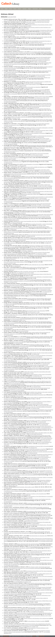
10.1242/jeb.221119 (8, 65)
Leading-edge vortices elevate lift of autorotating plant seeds (37, 371)
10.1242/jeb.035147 (8, 351)
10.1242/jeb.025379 (11, 380)
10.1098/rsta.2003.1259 (12, 485)
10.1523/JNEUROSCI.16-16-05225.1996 (22, 581)
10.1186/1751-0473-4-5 (9, 370)
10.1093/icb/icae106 (29, 23)
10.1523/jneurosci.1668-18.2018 (42, 98)
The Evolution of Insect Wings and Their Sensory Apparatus (39, 571)
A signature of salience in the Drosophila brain (36, 493)
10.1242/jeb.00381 (8, 492)
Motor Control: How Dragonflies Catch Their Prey (28, 221)
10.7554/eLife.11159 (8, 209)
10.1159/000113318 (32, 572)
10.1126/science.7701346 (32, 591)
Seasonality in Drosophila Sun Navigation (31, 87)
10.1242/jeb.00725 (48, 472)
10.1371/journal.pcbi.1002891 (17, 286)
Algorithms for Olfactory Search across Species (38, 96)
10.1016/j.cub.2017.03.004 (10, 159)
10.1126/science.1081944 (26, 497)
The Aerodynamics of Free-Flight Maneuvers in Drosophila (39, 496)
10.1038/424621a (8, 488)
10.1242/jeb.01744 (46, 441)
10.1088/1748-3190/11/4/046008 (44, 186)
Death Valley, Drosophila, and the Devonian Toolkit (28, 271)
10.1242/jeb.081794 (47, 291)
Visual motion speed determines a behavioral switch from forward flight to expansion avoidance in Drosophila (27, 280)
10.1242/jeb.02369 (42, 422)
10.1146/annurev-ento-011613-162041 (25, 272)
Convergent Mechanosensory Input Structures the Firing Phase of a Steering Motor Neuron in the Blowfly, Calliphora (28, 547)
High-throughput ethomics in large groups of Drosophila (38, 374)
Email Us (34, 636)
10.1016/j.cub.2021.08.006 (10, 46)
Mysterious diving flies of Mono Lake (31, 194)
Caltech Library (6, 636)
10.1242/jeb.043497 (18, 343)
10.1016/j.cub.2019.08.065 (10, 69)
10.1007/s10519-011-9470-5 (10, 316)
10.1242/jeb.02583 (13, 419)
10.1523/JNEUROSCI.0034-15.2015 (11, 220)
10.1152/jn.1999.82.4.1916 (15, 549)
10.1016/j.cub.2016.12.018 (45, 171)
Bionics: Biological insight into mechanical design (28, 544)
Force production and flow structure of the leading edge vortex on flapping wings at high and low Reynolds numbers (28, 467)
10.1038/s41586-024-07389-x (43, 20)
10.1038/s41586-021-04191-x (35, 42)
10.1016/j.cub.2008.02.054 (37, 403)
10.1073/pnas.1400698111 (27, 251)
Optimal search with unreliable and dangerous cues (35, 167)
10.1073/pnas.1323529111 (10, 259)
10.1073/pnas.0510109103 (29, 431)
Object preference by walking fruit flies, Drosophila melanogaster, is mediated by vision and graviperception (26, 345)
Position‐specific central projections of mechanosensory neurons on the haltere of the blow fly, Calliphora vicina (27, 583)
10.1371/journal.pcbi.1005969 (10, 144)
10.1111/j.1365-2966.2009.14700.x (17, 384)
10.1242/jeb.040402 (8, 328)
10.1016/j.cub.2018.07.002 (45, 104)
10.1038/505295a (17, 266)
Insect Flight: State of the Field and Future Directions (37, 22)
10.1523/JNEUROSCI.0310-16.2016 (27, 190)
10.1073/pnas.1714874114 (38, 148)
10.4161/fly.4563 (25, 415)
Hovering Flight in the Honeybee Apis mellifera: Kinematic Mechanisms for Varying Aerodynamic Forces (26, 227)
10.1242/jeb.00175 (8, 502)
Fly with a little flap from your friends (36, 264)
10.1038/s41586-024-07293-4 (22, 28)
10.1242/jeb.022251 (48, 366)
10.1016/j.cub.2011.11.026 (33, 312)
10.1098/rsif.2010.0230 (9, 324)
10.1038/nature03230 (32, 453)
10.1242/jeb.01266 (44, 458)
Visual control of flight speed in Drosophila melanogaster (38, 385)
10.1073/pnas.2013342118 (10, 56)
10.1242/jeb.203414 (40, 76)
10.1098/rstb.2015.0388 (35, 183)
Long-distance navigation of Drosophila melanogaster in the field (38, 127)
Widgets (29, 8)
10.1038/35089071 (35, 523)
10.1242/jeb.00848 (13, 469)
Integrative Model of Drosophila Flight (37, 394)
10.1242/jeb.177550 (15, 118)
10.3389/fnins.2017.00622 (9, 152)
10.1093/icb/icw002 (35, 192)
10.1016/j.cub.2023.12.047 (46, 31)
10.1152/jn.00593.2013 (9, 270)
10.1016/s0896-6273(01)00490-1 (30, 520)
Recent (15, 8)
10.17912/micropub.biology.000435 (12, 50)
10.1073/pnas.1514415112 (20, 213)
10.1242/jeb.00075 (8, 506)
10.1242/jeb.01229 (8, 462)
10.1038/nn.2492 (35, 354)
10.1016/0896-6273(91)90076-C (37, 611)
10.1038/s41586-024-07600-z (24, 26)
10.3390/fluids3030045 (11, 111)
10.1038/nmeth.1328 (37, 375)
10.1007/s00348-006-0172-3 (46, 427)
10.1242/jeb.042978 (8, 335)
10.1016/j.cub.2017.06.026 (37, 155)
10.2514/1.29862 (19, 396)
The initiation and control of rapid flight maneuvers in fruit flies (31, 449)
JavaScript (24, 8)
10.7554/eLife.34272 (45, 114)
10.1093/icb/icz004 (28, 88)
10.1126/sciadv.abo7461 (9, 35)
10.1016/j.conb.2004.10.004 (42, 455)
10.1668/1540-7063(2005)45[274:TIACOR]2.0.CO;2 (36, 450)
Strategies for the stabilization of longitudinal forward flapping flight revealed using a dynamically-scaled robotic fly (28, 238)
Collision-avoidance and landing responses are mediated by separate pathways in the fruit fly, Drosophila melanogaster (26, 508)
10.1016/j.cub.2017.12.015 (45, 140)
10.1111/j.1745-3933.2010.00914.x (22, 339)
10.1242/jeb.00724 (35, 478)
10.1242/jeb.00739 (15, 476)
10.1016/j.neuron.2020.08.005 (42, 58)
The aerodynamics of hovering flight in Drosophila (38, 446)
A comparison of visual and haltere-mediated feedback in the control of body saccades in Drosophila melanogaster (28, 417)
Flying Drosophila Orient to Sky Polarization (35, 310)
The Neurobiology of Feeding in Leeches (35, 621)
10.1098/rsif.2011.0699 (9, 305)
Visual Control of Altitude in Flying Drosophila (35, 329)
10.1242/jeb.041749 (23, 347)
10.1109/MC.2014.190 (30, 236)
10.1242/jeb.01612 (33, 447)
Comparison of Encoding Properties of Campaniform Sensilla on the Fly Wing (34, 615)
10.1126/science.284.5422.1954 (35, 552)
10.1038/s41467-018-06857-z (10, 102)
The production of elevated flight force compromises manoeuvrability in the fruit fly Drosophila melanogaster (28, 528)
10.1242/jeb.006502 (8, 412)
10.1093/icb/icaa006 (41, 61)
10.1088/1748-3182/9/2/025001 (19, 240)
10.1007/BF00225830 (46, 588)
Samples (19, 8)
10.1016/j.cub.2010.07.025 (22, 331)
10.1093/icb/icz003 (37, 83)
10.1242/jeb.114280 (41, 225)
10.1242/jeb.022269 (45, 363)
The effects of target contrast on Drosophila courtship (38, 75)
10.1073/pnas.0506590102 (46, 438)
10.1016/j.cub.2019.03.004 (10, 80)
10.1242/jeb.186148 (45, 91)
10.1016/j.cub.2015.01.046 (16, 222)
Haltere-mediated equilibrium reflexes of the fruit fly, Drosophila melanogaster (34, 553)
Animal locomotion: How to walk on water (25, 487)
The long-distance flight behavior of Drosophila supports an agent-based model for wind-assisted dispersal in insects (27, 52)
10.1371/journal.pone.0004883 (17, 390)
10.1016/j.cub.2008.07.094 (35, 393)
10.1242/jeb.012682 (35, 408)
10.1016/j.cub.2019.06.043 (10, 73)
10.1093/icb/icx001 (8, 163)
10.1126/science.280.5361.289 (33, 558)
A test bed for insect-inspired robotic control (37, 483)
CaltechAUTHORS (12, 17)
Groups (10, 8)
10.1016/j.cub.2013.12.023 (10, 263)
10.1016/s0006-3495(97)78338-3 (11, 565)
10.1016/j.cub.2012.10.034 (44, 289)
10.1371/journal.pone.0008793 (35, 356)
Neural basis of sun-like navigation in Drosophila (34, 133)
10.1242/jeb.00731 (46, 481)
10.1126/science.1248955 (40, 253)
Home (2, 8)
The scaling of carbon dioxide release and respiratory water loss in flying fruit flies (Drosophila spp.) (27, 532)
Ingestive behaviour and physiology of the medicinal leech (36, 618)
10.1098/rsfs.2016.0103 (16, 175)
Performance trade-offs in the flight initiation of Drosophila (38, 407)
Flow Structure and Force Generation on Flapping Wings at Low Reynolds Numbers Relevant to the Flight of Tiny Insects (27, 109)
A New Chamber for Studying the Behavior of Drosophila (39, 355)
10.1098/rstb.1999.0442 (26, 556)
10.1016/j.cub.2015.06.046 (44, 216)
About (40, 8)
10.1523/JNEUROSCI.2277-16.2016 (11, 179)
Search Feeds (35, 8)
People (6, 8)
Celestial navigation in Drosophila (37, 89)
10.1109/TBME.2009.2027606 (10, 361)
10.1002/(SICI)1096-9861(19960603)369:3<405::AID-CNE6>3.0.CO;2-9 (23, 586)
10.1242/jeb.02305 (44, 424)
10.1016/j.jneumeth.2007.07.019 (45, 405)
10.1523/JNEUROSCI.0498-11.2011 (18, 320)
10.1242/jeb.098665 (47, 247)
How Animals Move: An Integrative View (38, 535)
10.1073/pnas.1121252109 (10, 297)
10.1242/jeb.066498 (8, 309)
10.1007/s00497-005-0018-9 (36, 434)
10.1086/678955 (12, 229)
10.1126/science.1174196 (27, 373)
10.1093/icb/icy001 (8, 126)
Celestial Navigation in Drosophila (30, 164)
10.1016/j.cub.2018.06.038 (33, 107)
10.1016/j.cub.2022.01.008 (10, 39)
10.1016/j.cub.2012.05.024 (16, 301)
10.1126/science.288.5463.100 (22, 537)
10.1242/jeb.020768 (36, 386)
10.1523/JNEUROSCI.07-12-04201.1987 (29, 626)
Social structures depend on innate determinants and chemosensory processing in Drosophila (25, 293)
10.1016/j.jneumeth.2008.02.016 (11, 400)
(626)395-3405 (41, 636)
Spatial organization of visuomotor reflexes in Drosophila (39, 477)
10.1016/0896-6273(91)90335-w (43, 609)
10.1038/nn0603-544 (25, 495)
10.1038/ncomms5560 (9, 233)
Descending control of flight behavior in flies (29, 84)
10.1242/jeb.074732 (12, 282)
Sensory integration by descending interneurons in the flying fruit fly (37, 191)
